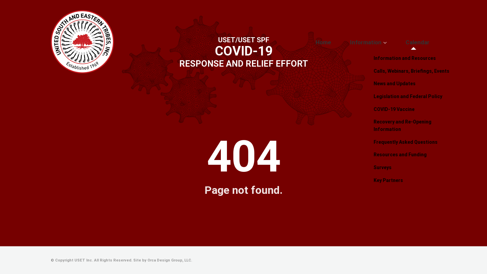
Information (381, 42)
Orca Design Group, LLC (169, 260)
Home (349, 42)
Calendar (423, 42)
